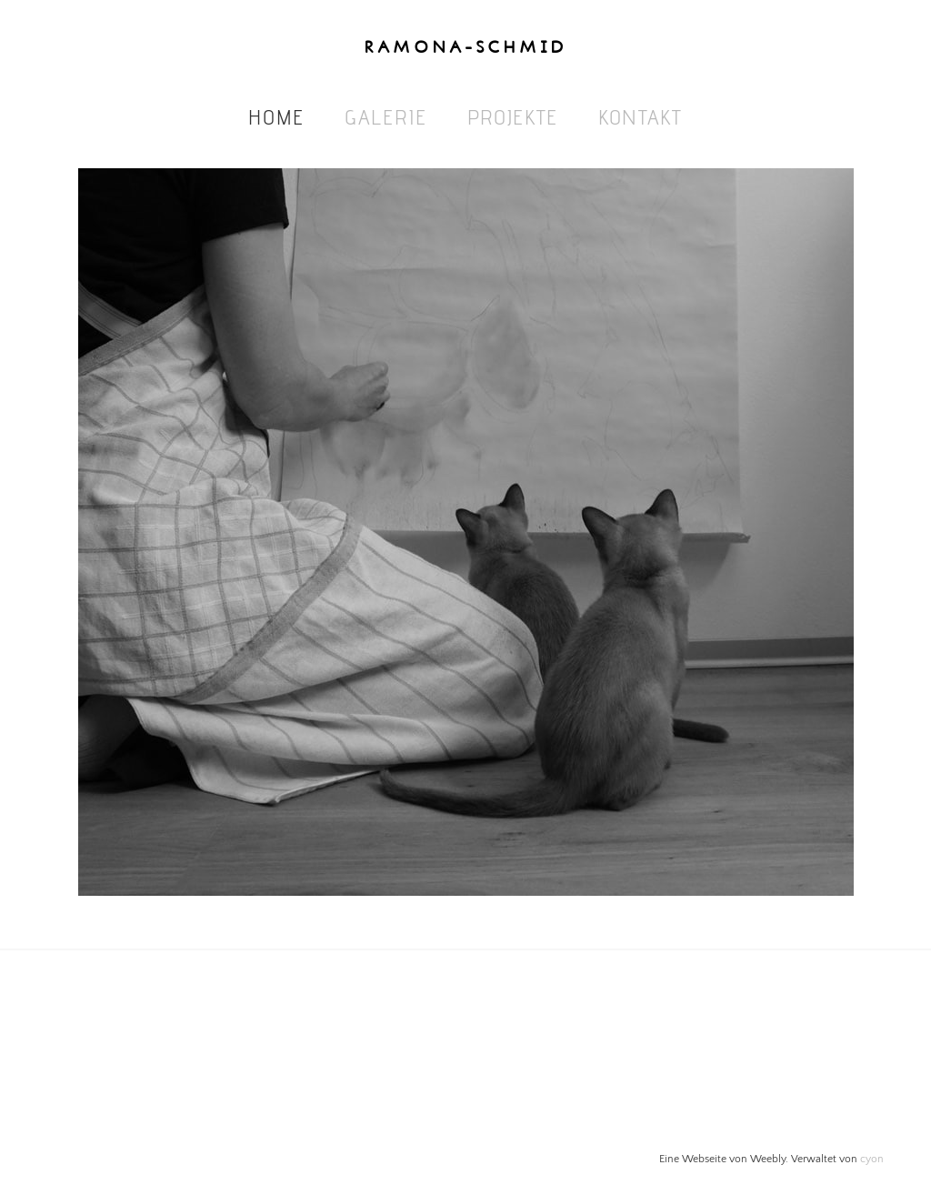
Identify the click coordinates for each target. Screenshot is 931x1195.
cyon (872, 1159)
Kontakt (640, 117)
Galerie (386, 117)
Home (276, 117)
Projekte (512, 117)
